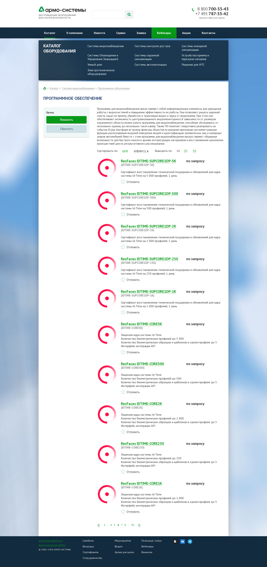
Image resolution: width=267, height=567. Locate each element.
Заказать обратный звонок (212, 18)
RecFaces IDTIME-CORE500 (151, 365)
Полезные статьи (151, 540)
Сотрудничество (92, 558)
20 (185, 151)
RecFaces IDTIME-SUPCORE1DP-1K (151, 293)
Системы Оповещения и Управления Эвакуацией (103, 57)
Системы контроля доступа (152, 46)
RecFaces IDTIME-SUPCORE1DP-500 (151, 195)
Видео (119, 546)
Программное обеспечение (114, 88)
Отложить (133, 182)
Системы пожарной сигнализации (194, 48)
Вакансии (146, 552)
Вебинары (164, 33)
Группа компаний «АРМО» (52, 545)
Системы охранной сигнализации (147, 57)
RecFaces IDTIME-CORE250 (151, 445)
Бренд (50, 112)
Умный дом (95, 64)
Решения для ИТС (193, 64)
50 (194, 151)
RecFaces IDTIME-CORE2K (151, 405)
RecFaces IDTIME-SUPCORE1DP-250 (151, 260)
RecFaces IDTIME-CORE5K (151, 326)
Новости (99, 33)
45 (132, 525)
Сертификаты (91, 552)
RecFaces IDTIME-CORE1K (151, 485)
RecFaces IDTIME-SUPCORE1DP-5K (151, 163)
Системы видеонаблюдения (106, 46)
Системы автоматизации (151, 64)
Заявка (141, 33)
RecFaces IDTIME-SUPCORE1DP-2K (151, 228)
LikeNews (88, 540)
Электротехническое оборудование (101, 72)
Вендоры (88, 546)
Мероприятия (123, 540)
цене (125, 151)
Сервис (121, 33)
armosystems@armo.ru (51, 540)
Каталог (49, 33)
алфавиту (140, 151)
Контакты (208, 33)
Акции (186, 33)
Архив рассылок (124, 552)
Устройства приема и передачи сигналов (195, 57)
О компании (74, 33)
